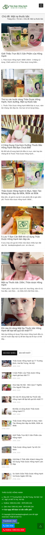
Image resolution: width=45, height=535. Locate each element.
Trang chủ (11, 19)
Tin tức (19, 19)
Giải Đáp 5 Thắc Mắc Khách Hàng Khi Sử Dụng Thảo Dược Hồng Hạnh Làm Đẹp (28, 461)
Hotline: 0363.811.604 (13, 530)
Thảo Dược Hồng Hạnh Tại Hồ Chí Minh (26, 448)
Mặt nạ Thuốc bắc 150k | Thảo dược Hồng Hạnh (21, 283)
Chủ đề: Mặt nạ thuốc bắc (33, 19)
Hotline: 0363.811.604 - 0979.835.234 (18, 503)
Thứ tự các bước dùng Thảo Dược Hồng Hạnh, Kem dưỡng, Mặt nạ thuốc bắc (20, 100)
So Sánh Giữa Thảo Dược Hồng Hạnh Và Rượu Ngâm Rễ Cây (28, 475)
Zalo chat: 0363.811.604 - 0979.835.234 (19, 507)
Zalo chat (9, 526)
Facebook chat (10, 520)
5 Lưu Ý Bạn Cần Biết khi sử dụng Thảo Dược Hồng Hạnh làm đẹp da (20, 238)
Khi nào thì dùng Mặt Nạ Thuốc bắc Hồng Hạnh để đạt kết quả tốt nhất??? (21, 329)
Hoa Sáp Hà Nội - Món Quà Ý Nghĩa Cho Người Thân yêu (27, 386)
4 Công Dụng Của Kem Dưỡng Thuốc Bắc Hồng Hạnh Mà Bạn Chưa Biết (21, 146)
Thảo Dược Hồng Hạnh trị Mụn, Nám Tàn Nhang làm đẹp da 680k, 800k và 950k (21, 192)
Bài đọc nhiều (9, 353)
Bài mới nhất (25, 353)
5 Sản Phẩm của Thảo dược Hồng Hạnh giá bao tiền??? (26, 374)
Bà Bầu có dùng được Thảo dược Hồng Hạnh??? (26, 410)
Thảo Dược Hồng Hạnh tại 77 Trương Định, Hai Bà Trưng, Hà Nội (27, 362)
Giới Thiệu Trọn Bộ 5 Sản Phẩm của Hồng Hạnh (21, 54)
